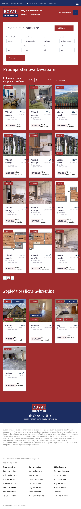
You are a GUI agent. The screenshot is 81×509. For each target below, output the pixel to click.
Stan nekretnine (9, 483)
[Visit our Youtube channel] (38, 415)
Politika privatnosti (32, 418)
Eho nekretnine (9, 479)
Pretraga (15, 57)
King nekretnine (35, 487)
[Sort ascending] (36, 79)
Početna (5, 4)
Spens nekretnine (36, 479)
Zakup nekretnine (10, 495)
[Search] (75, 12)
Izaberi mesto (66, 41)
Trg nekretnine (60, 487)
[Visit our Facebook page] (30, 415)
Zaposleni (52, 4)
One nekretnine (35, 491)
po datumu (60, 79)
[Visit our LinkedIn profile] (46, 415)
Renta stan (58, 491)
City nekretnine (35, 466)
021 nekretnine (60, 466)
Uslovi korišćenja (49, 418)
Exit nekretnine (35, 483)
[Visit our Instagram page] (34, 415)
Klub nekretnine (60, 474)
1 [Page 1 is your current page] (8, 277)
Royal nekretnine (35, 470)
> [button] (12, 277)
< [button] (4, 277)
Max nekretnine (9, 487)
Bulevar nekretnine (61, 470)
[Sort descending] (40, 79)
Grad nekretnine (9, 466)
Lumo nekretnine (61, 495)
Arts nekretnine (9, 491)
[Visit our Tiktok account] (51, 415)
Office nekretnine (10, 474)
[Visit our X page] (42, 415)
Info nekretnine (9, 470)
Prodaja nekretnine (36, 495)
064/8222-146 (35, 14)
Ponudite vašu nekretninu (36, 4)
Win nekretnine (60, 479)
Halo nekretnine (35, 474)
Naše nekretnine (17, 4)
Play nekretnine (60, 483)
